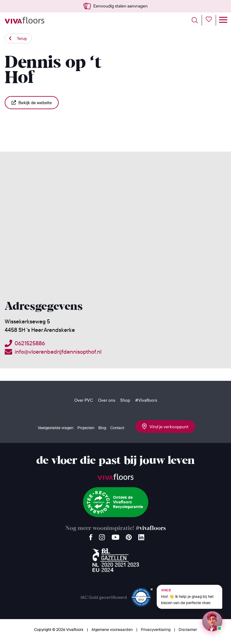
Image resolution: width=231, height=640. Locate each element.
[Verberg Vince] (151, 589)
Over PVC (83, 400)
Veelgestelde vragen (55, 427)
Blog (102, 427)
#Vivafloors (146, 400)
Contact (117, 427)
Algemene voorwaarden (112, 629)
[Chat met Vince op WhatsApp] (189, 597)
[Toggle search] (197, 20)
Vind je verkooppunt (165, 426)
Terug (22, 38)
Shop (125, 400)
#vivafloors (151, 528)
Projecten (85, 427)
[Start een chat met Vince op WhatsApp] (212, 621)
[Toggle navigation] (223, 20)
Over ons (106, 400)
